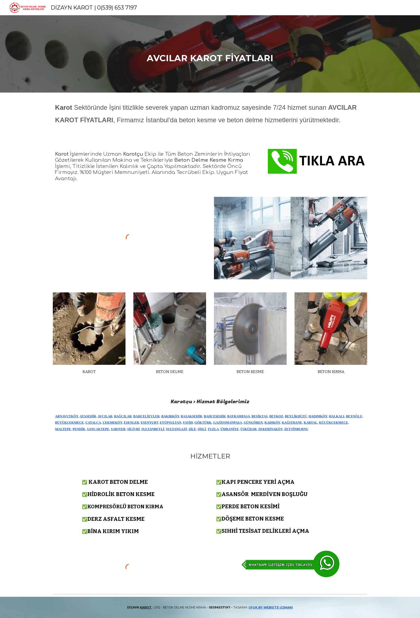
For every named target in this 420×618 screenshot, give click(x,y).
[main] (210, 54)
